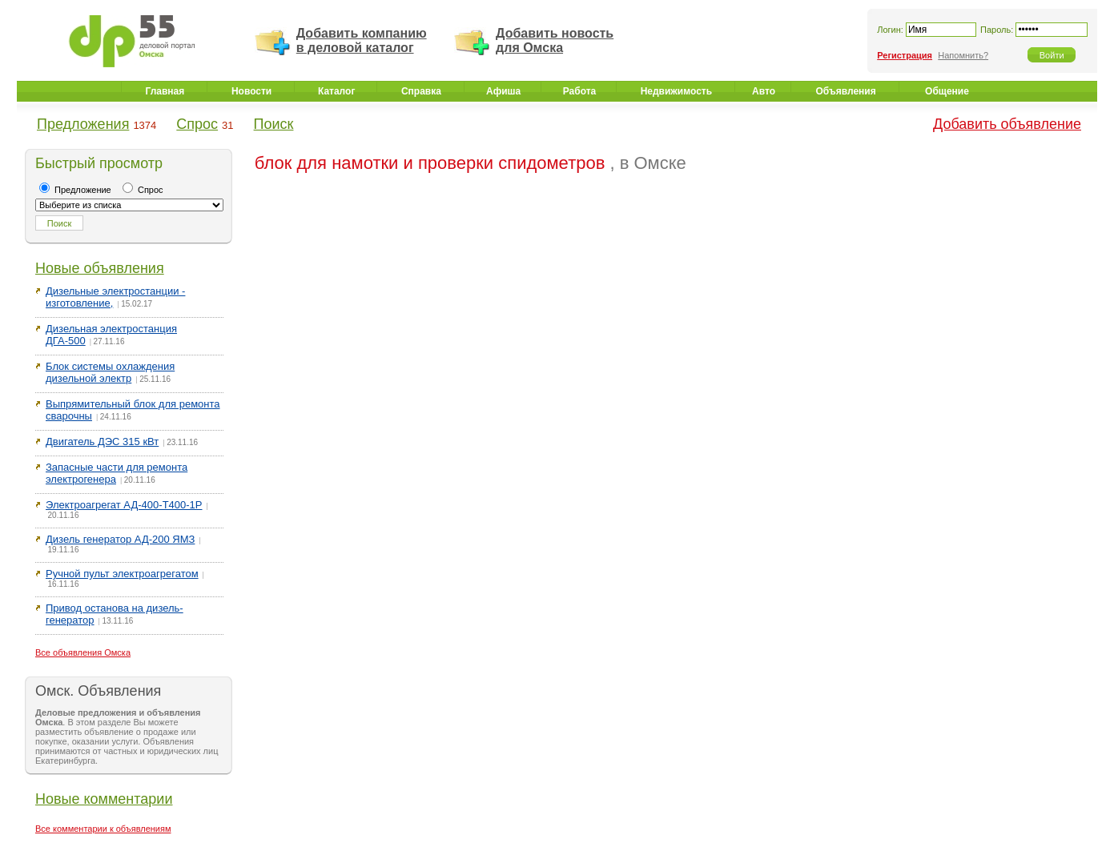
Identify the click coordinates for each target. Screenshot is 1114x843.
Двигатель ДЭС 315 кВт (102, 442)
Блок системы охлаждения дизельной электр (110, 372)
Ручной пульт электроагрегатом (122, 574)
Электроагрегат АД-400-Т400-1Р (124, 505)
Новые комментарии (103, 799)
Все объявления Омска (83, 652)
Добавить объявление (1007, 124)
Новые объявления (99, 268)
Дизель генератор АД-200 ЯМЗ (120, 539)
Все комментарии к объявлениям (103, 828)
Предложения (83, 124)
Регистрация (904, 55)
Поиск (274, 124)
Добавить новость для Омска (554, 40)
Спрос (197, 124)
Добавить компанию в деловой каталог (361, 40)
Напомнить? (963, 55)
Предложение (75, 190)
